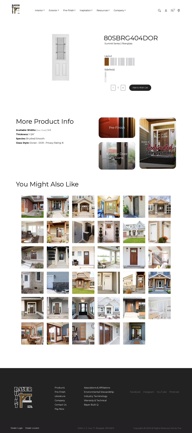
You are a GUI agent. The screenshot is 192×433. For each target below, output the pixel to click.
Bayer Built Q (91, 404)
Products (60, 387)
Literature (60, 396)
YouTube (162, 392)
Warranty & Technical (95, 400)
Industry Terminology (95, 396)
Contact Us (60, 404)
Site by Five (176, 428)
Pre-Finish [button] (68, 10)
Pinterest (174, 392)
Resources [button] (102, 10)
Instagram (148, 392)
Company (60, 400)
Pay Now (59, 409)
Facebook (135, 392)
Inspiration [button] (85, 10)
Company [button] (119, 10)
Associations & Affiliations (97, 387)
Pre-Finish (60, 392)
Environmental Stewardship (99, 392)
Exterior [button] (53, 10)
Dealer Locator (32, 428)
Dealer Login (17, 428)
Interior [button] (39, 10)
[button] (159, 10)
